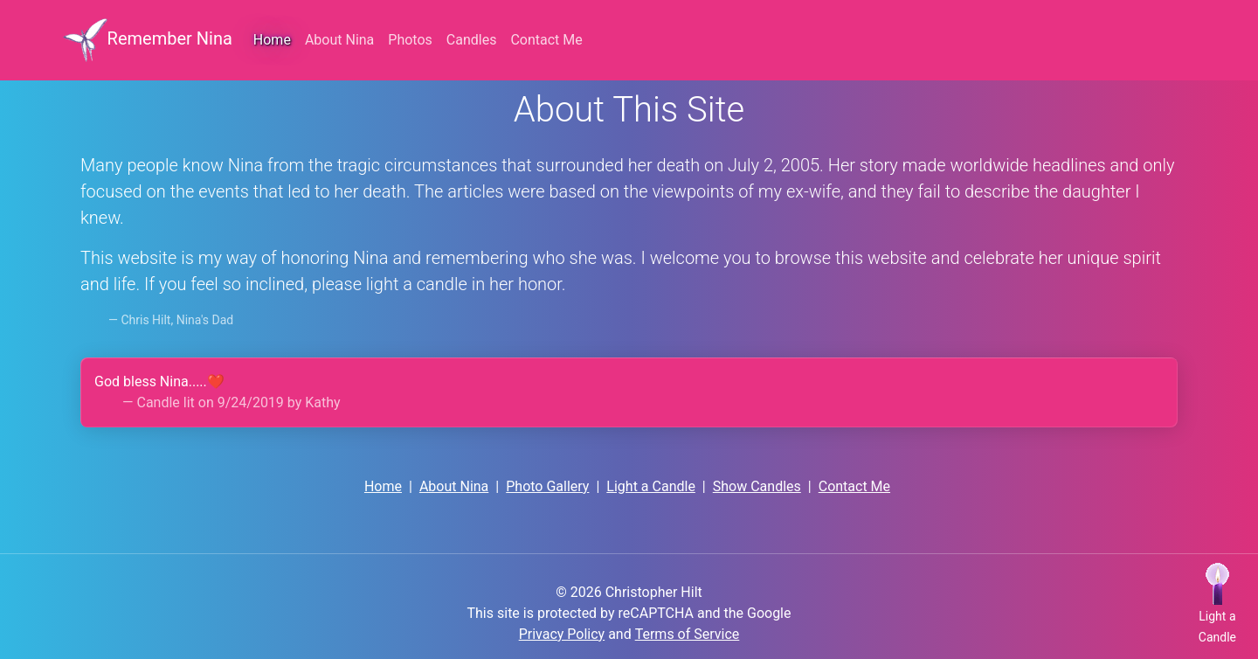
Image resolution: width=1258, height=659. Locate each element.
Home (272, 39)
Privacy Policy (562, 634)
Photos (410, 39)
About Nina (339, 39)
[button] (1217, 605)
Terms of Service (687, 634)
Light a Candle (650, 486)
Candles (471, 39)
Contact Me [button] (546, 39)
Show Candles (757, 486)
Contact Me (854, 486)
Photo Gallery (547, 486)
